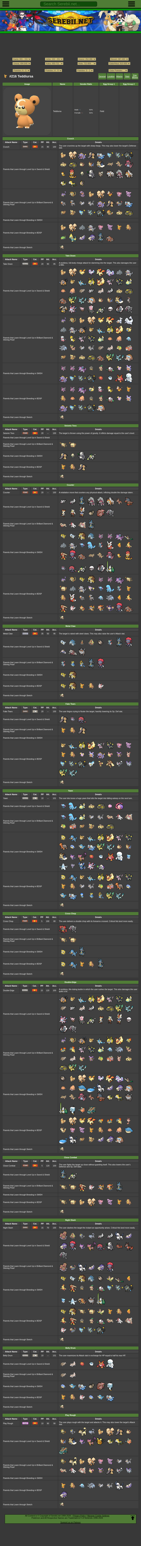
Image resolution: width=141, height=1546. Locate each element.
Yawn (5, 798)
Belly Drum (7, 1356)
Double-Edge (8, 990)
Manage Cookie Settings (98, 1516)
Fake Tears (7, 712)
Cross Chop (8, 921)
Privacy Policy (79, 1516)
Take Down (8, 264)
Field (102, 111)
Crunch (6, 147)
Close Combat (9, 1166)
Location (110, 76)
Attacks (119, 76)
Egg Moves (135, 76)
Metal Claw (8, 634)
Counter (6, 493)
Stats (127, 76)
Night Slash (8, 1228)
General (102, 76)
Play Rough (8, 1423)
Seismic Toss (8, 433)
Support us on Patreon (70, 1522)
